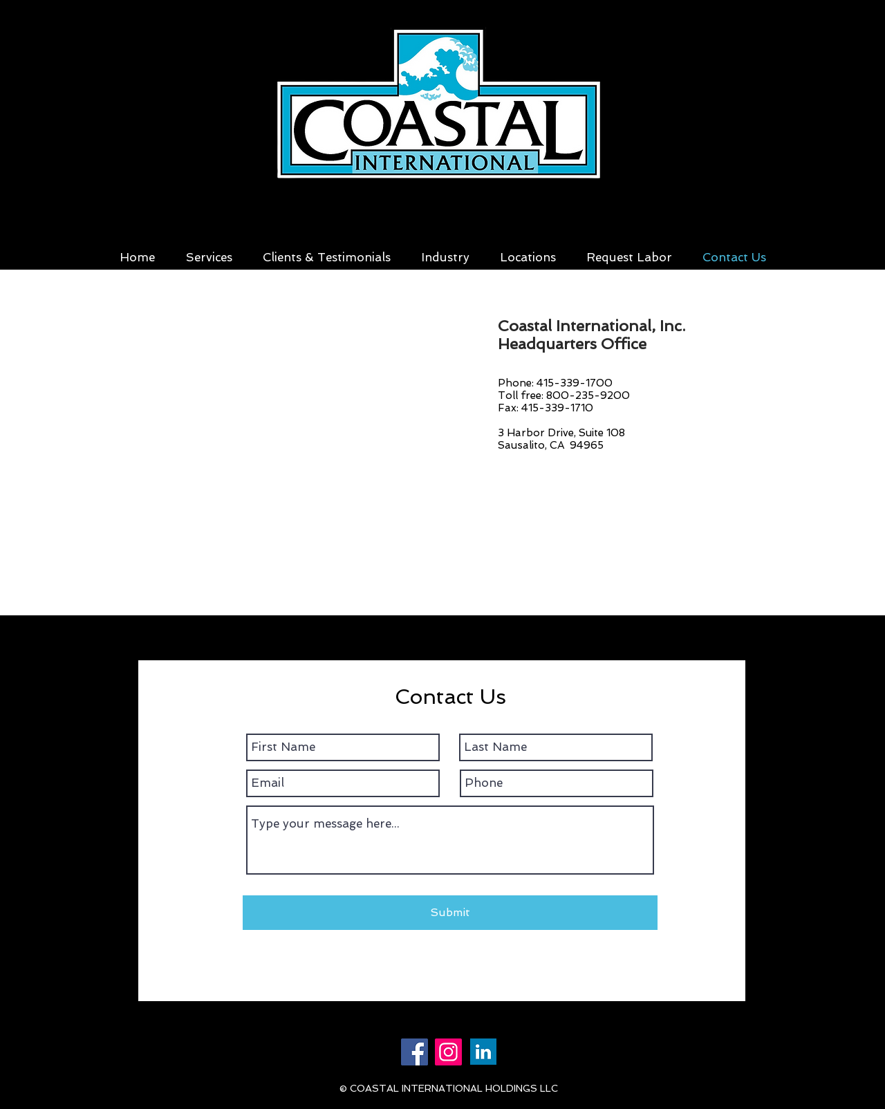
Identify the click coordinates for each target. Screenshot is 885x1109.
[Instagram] (448, 1051)
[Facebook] (414, 1051)
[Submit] (450, 912)
